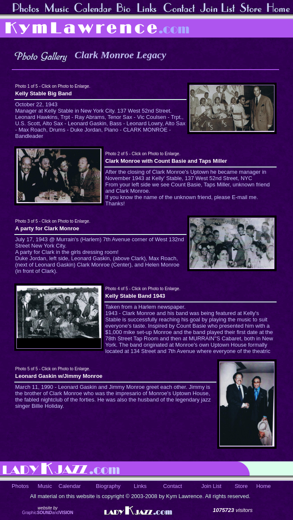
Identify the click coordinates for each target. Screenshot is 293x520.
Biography (108, 486)
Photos (20, 486)
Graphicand (47, 512)
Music (45, 486)
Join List (211, 486)
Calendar (70, 486)
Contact (172, 486)
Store (241, 486)
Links (140, 486)
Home (263, 486)
